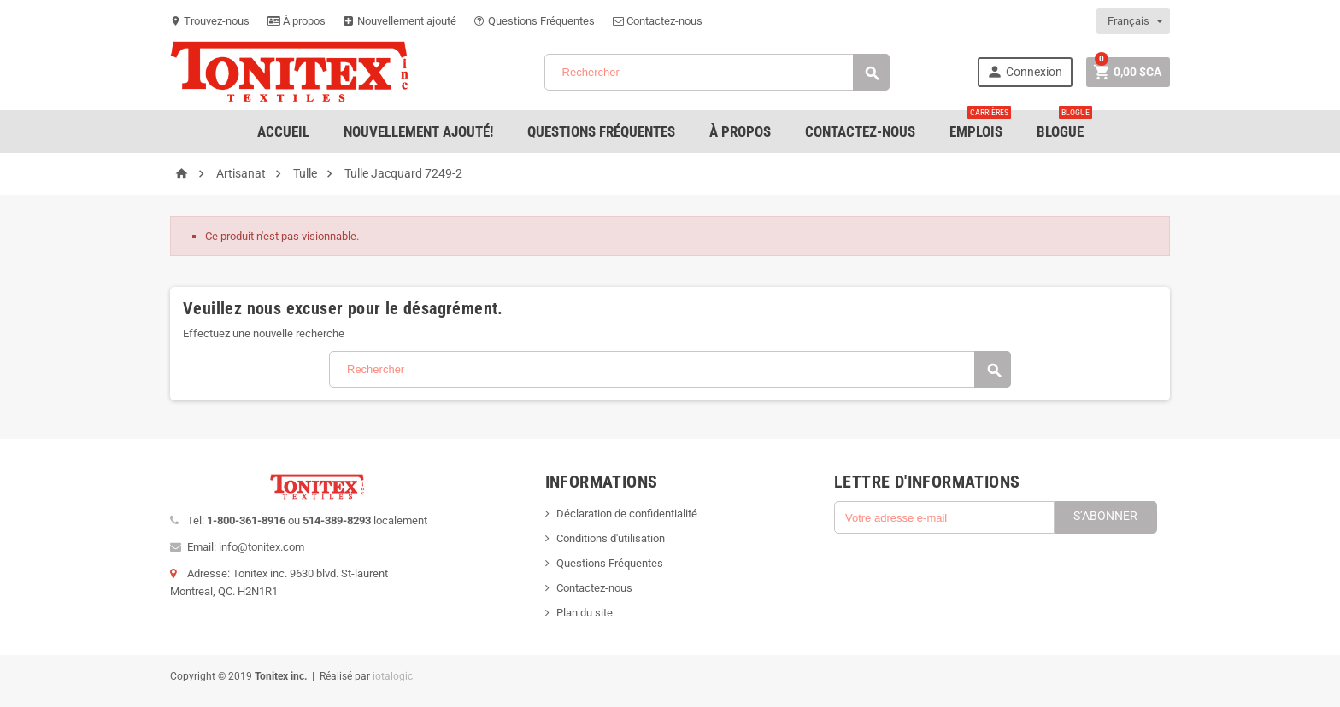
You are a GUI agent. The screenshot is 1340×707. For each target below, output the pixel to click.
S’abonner (1105, 516)
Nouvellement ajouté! (418, 131)
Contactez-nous (657, 21)
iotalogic (393, 676)
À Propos (740, 131)
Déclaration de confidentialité (626, 513)
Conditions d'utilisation (610, 538)
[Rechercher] (717, 72)
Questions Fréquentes (534, 21)
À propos (296, 21)
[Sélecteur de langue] (1134, 21)
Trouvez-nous (210, 21)
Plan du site (584, 612)
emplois (980, 125)
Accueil (283, 131)
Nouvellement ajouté (400, 21)
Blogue (1064, 125)
